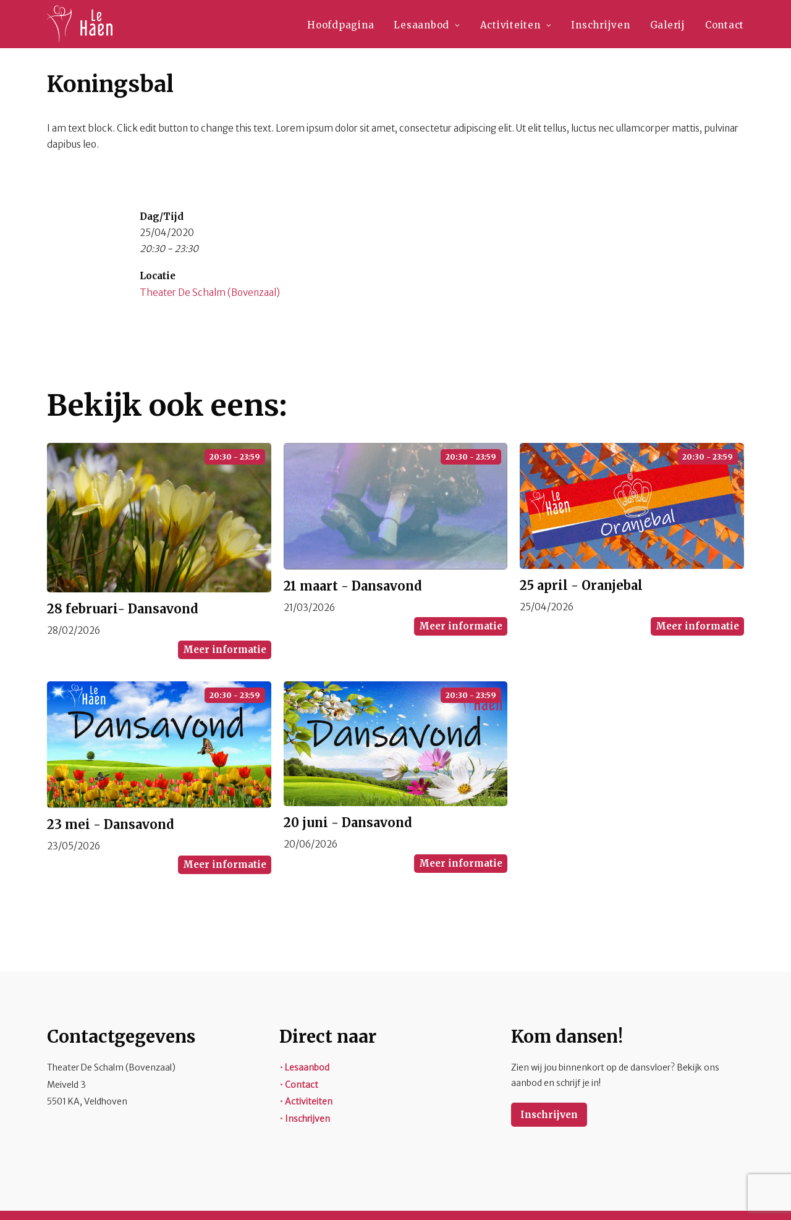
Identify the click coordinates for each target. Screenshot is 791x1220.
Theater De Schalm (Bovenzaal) (210, 292)
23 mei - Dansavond (110, 824)
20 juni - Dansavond (348, 822)
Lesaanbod (427, 25)
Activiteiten (516, 25)
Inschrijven (600, 25)
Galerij (667, 25)
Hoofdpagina (340, 25)
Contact (724, 25)
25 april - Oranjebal (581, 585)
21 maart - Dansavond (353, 586)
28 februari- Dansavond (122, 608)
